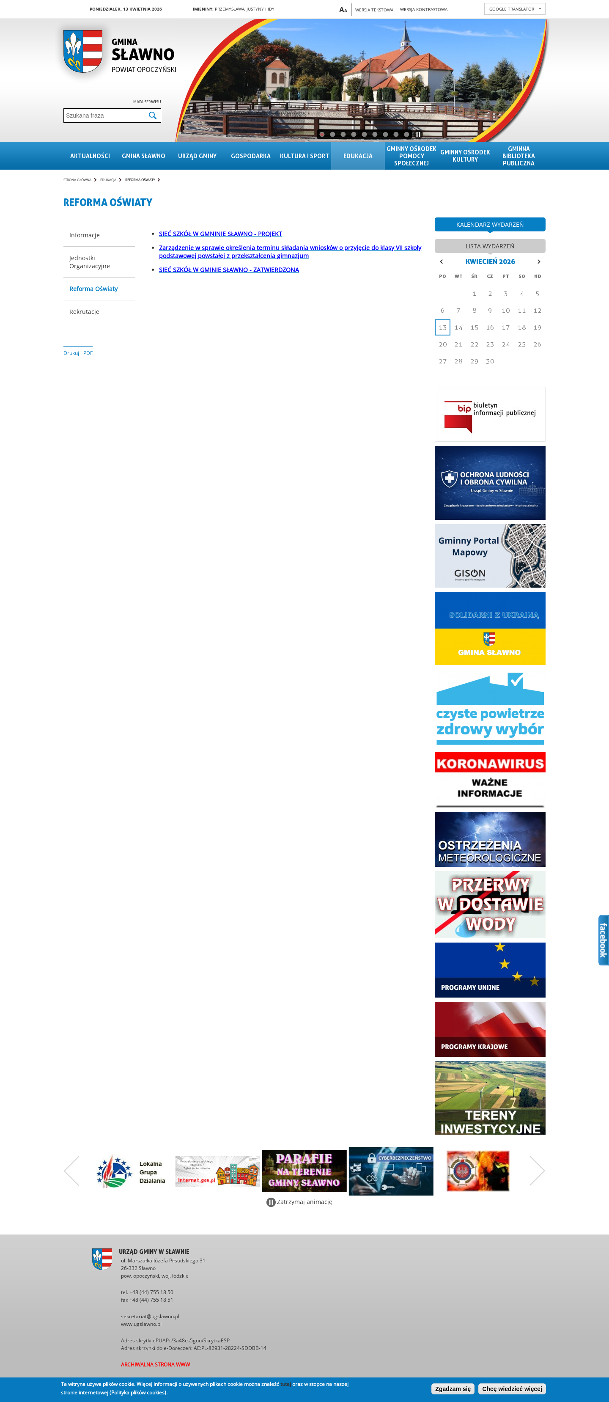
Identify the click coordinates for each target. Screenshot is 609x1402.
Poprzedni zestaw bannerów (71, 1171)
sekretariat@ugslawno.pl (150, 1316)
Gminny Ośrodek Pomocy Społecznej (411, 156)
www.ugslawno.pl (141, 1324)
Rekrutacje (84, 312)
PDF (88, 353)
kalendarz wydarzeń (490, 224)
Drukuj (71, 353)
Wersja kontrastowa (423, 9)
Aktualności (90, 155)
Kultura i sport (304, 155)
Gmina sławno (143, 155)
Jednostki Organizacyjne (89, 262)
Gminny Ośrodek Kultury (465, 155)
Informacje (84, 235)
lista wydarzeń (490, 246)
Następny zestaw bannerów (537, 1171)
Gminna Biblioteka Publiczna (518, 156)
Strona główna (77, 179)
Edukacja (358, 155)
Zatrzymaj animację (304, 1202)
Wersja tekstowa (374, 10)
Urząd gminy (197, 155)
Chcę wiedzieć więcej (512, 1389)
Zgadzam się (453, 1389)
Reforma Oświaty (140, 179)
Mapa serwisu (147, 101)
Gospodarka (251, 155)
